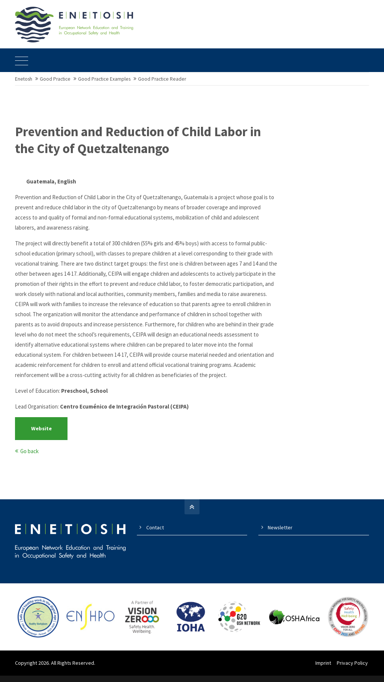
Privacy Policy (353, 669)
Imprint (324, 669)
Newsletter (280, 534)
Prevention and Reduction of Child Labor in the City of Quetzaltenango (138, 147)
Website (41, 435)
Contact (155, 534)
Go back (29, 457)
